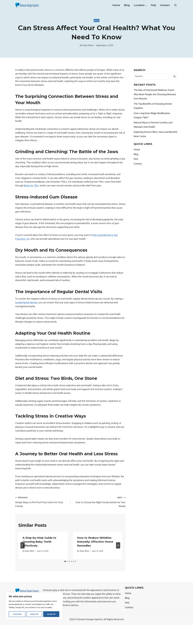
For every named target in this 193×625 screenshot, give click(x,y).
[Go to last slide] (22, 545)
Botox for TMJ (31, 185)
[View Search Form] (175, 5)
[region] (34, 606)
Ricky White (88, 45)
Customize (17, 614)
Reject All (34, 614)
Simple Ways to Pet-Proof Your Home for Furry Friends (41, 502)
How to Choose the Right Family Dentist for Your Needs (99, 502)
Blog (127, 5)
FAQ (153, 5)
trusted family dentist (26, 302)
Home (116, 5)
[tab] (65, 561)
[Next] (118, 545)
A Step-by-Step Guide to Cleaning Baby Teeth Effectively (39, 541)
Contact (165, 5)
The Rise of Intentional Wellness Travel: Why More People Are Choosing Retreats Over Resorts (155, 94)
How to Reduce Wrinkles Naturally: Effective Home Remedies (95, 541)
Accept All (51, 614)
